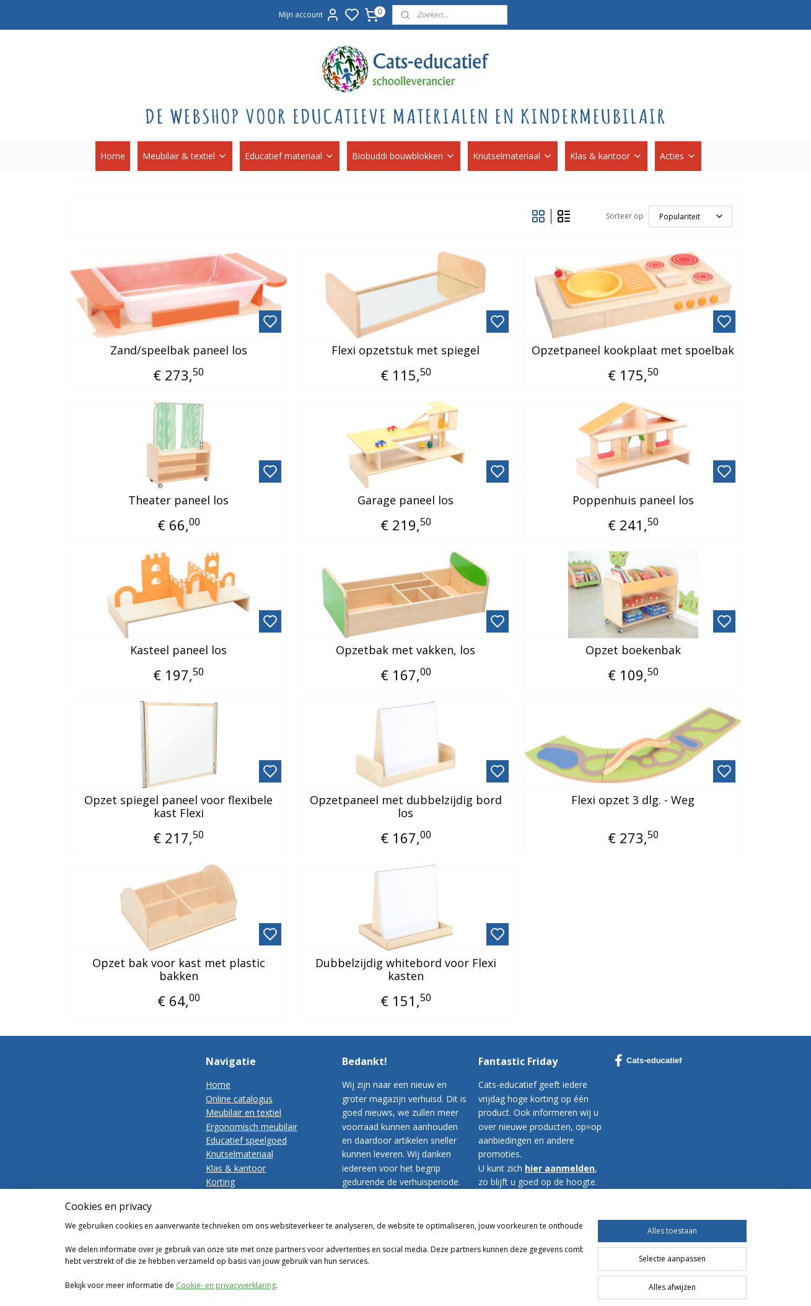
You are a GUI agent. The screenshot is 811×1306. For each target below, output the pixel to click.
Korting (220, 1182)
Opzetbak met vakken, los (405, 650)
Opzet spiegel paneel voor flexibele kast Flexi (178, 807)
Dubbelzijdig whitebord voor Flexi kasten (405, 970)
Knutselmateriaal (513, 156)
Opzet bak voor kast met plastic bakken (178, 970)
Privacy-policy (233, 1223)
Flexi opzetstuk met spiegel (405, 350)
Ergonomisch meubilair (251, 1127)
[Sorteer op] (690, 216)
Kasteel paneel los (178, 650)
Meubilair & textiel (184, 156)
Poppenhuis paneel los (632, 500)
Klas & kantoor (606, 156)
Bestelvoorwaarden (245, 1210)
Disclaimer (227, 1237)
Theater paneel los (178, 500)
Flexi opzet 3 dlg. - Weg (633, 800)
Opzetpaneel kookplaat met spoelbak (633, 350)
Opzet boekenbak (632, 650)
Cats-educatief (648, 1060)
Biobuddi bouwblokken (403, 156)
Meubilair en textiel (243, 1112)
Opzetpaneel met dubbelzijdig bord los (405, 807)
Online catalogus (239, 1099)
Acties (678, 156)
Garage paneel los (405, 500)
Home (112, 156)
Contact (221, 1196)
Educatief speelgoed (246, 1140)
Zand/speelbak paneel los (178, 350)
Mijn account (309, 14)
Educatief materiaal (290, 156)
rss (553, 1283)
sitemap (527, 1283)
